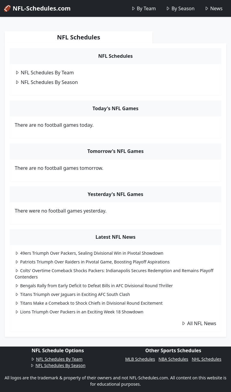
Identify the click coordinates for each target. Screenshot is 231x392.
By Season (180, 8)
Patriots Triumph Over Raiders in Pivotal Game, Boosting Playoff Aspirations (92, 262)
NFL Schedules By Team (44, 72)
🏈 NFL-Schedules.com (37, 8)
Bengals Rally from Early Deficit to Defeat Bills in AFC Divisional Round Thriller (94, 285)
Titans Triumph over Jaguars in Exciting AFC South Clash (72, 294)
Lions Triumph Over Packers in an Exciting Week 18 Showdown (79, 312)
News (213, 8)
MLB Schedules (140, 359)
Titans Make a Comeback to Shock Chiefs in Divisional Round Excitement (89, 303)
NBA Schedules (173, 359)
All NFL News (198, 323)
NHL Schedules (206, 359)
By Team (143, 8)
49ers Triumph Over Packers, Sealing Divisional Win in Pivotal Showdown (89, 253)
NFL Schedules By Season (46, 82)
